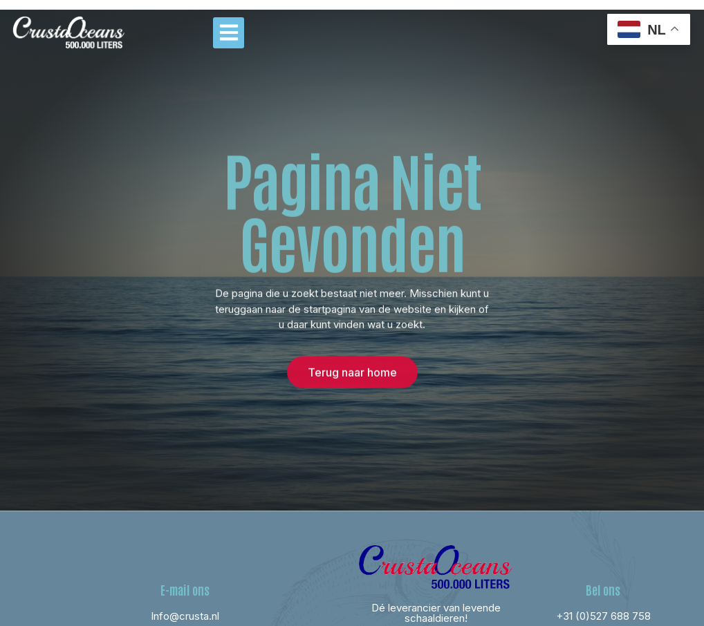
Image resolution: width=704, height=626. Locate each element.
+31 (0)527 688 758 (603, 616)
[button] (228, 32)
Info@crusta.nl (185, 616)
